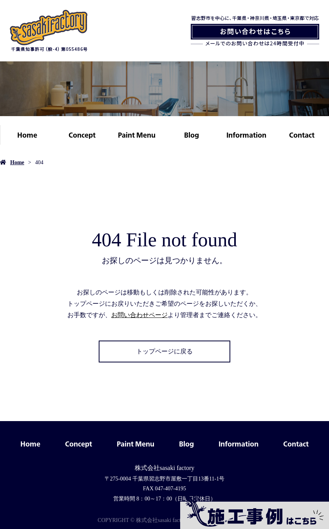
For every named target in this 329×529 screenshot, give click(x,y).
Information (246, 135)
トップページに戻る (164, 351)
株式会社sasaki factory (164, 467)
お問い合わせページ (139, 315)
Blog (191, 135)
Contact (302, 135)
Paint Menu (136, 135)
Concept (82, 135)
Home (27, 135)
